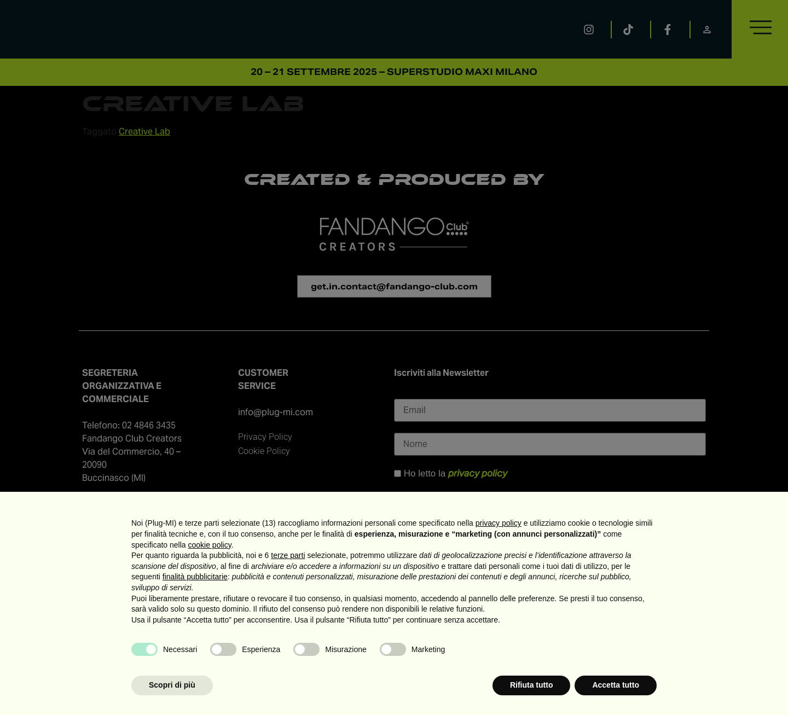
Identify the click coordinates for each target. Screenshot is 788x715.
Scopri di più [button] (172, 685)
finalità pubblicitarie (195, 576)
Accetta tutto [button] (615, 685)
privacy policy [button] (499, 523)
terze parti (288, 555)
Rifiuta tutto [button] (531, 685)
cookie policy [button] (209, 544)
